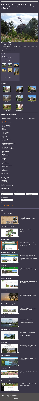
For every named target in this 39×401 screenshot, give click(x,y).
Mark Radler (4, 316)
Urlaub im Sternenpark (6, 291)
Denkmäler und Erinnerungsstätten (9, 130)
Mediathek (16, 398)
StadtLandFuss (4, 329)
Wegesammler (4, 381)
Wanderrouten (5, 166)
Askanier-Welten (5, 239)
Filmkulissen (4, 133)
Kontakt (7, 396)
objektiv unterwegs (5, 355)
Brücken (3, 128)
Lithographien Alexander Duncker (9, 143)
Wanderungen (4, 265)
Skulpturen (4, 159)
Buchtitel (2, 184)
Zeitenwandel (5, 170)
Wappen (4, 169)
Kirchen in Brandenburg (7, 304)
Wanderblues (4, 342)
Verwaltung (3, 176)
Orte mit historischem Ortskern (8, 148)
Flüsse (3, 135)
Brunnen (4, 129)
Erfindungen (3, 180)
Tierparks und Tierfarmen (7, 165)
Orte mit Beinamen (4, 177)
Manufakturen (3, 181)
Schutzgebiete (3, 182)
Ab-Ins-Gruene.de (5, 278)
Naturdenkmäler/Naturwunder (8, 147)
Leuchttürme (4, 141)
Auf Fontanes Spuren (6, 122)
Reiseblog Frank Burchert (7, 252)
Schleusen (4, 158)
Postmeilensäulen (5, 151)
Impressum (8, 395)
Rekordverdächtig (5, 155)
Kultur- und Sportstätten (7, 139)
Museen (3, 145)
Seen (3, 156)
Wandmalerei (4, 167)
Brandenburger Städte (6, 126)
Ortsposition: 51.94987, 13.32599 (7, 50)
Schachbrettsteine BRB (6, 214)
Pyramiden (4, 152)
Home (3, 395)
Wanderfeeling (4, 368)
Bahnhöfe (4, 124)
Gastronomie (4, 136)
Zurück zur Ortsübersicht (6, 80)
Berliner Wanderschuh (6, 227)
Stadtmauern (4, 162)
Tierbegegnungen (5, 163)
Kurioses (4, 140)
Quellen (3, 154)
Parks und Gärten (5, 150)
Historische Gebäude (6, 137)
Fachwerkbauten (5, 132)
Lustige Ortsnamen (6, 144)
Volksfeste (3, 178)
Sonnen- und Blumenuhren (7, 161)
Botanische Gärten (6, 125)
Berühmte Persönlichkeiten (6, 185)
